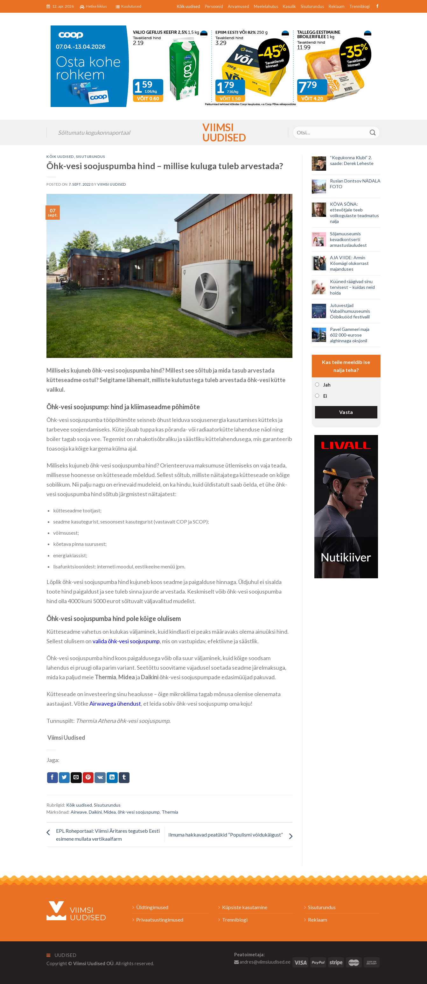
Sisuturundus (312, 6)
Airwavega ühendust (115, 703)
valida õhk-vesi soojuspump (126, 641)
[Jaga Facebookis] (52, 777)
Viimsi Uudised (213, 132)
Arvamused (238, 6)
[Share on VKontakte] (100, 777)
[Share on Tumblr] (124, 777)
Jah (327, 385)
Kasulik (289, 6)
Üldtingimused (152, 907)
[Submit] (373, 132)
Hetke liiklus (93, 6)
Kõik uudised (188, 6)
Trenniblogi (359, 6)
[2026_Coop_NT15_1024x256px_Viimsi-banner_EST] (213, 65)
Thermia (170, 812)
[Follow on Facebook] (376, 6)
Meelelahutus (266, 6)
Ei (325, 396)
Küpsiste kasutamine (244, 907)
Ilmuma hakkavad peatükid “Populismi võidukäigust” (225, 834)
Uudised (61, 955)
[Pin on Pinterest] (88, 777)
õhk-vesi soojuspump (139, 812)
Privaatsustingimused (159, 919)
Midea (110, 812)
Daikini (95, 812)
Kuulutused (128, 6)
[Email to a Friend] (76, 777)
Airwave (79, 812)
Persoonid (214, 6)
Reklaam (337, 6)
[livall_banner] (346, 506)
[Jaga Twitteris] (64, 777)
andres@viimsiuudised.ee (262, 962)
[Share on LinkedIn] (112, 777)
